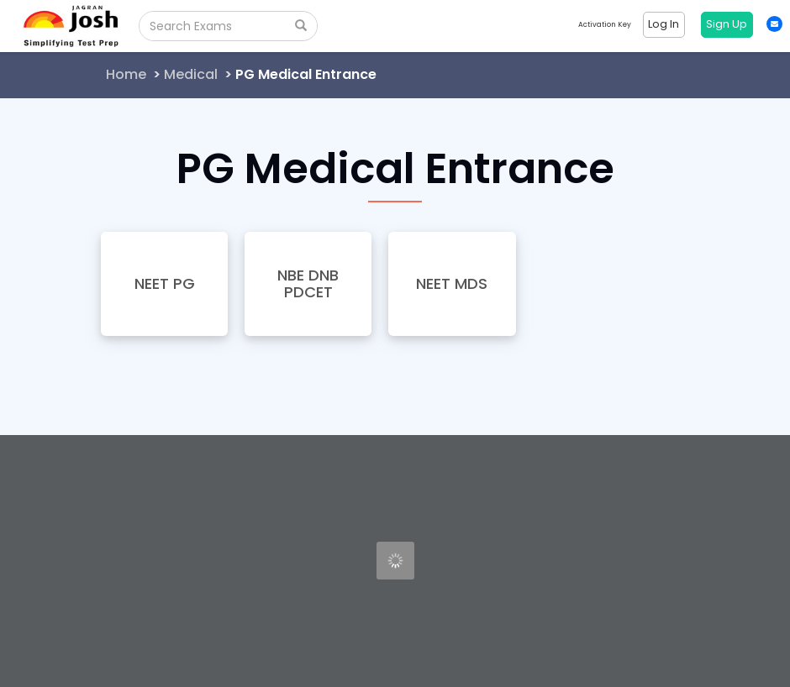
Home (126, 74)
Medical (191, 74)
